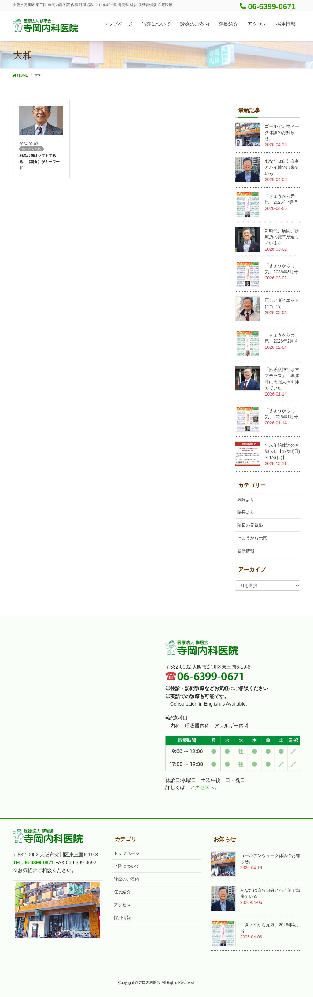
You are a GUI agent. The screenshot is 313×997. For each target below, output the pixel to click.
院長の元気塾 (250, 525)
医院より (245, 499)
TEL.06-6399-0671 (33, 862)
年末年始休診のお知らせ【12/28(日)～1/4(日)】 (282, 451)
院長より (245, 512)
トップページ (126, 853)
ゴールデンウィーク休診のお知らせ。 (282, 132)
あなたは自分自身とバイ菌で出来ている (282, 167)
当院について (126, 866)
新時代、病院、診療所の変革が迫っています (282, 236)
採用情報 (122, 917)
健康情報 (245, 550)
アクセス (199, 787)
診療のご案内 (126, 879)
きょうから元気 (252, 538)
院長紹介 (122, 891)
